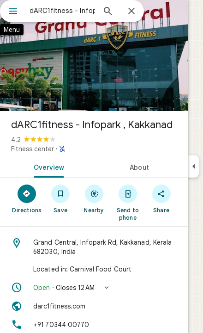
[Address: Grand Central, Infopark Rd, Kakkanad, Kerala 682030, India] (94, 247)
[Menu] (13, 12)
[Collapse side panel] (193, 166)
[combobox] (62, 10)
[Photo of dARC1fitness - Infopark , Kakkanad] (94, 55)
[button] (94, 287)
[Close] (131, 11)
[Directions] (27, 198)
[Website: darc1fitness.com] (94, 306)
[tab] (47, 166)
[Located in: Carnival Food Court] (94, 269)
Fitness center (32, 149)
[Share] (161, 198)
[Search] (108, 12)
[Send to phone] (127, 202)
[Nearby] (94, 198)
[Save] (61, 198)
